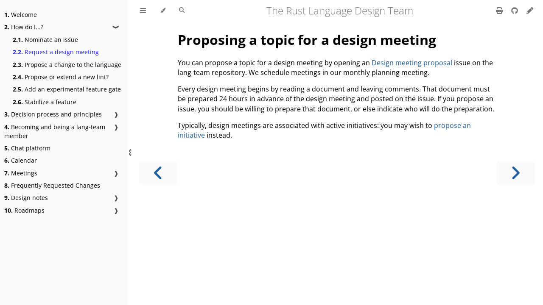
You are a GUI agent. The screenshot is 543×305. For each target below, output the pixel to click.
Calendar (20, 160)
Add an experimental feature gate (67, 89)
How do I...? (23, 27)
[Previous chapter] (158, 173)
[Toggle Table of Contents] (143, 10)
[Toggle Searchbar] (181, 10)
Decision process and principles (53, 114)
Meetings (20, 173)
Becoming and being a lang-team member (54, 131)
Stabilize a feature (44, 102)
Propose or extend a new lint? (61, 77)
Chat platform (27, 148)
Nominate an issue (45, 40)
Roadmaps (24, 210)
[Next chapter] (515, 173)
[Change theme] (162, 10)
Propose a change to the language (67, 65)
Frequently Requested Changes (52, 185)
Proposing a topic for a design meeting (307, 39)
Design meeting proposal (412, 62)
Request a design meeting (56, 52)
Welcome (20, 15)
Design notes (26, 198)
